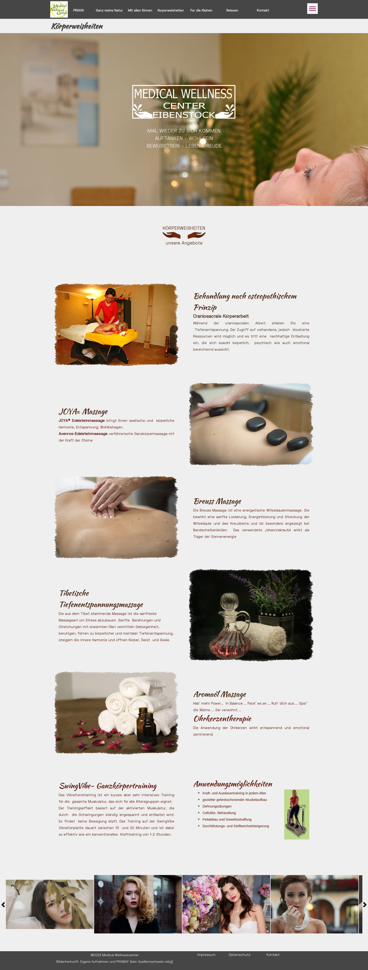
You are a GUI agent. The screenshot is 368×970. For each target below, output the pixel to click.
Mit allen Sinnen (140, 10)
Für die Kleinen (201, 10)
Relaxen (232, 10)
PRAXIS (78, 10)
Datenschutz (239, 955)
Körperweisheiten (170, 10)
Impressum (206, 955)
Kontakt (263, 10)
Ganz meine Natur (109, 10)
